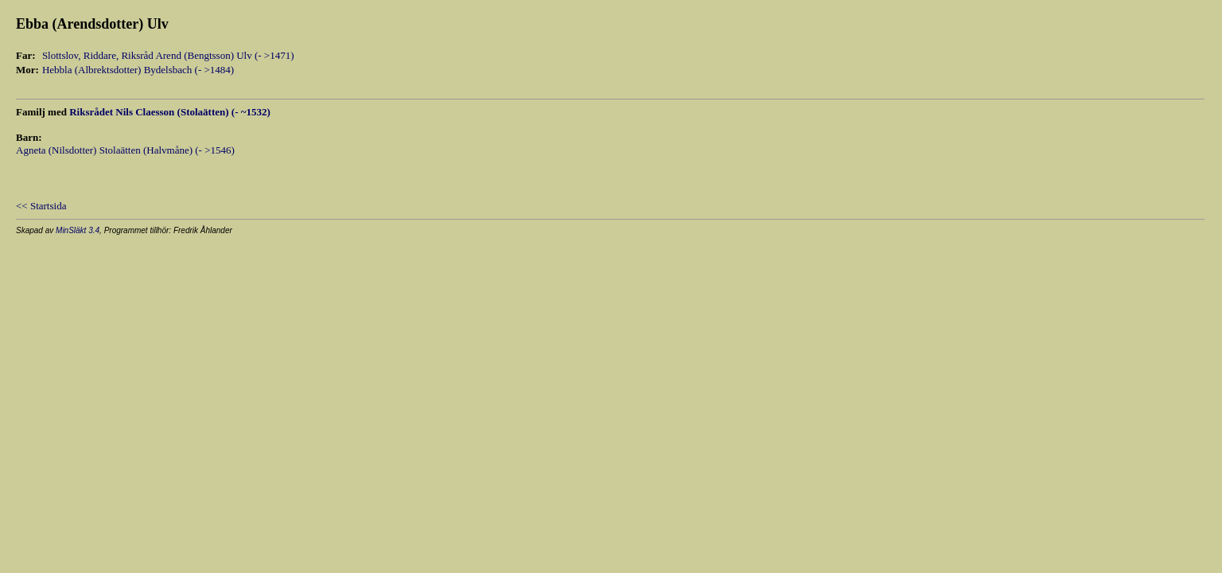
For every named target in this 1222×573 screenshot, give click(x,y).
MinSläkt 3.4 (77, 230)
